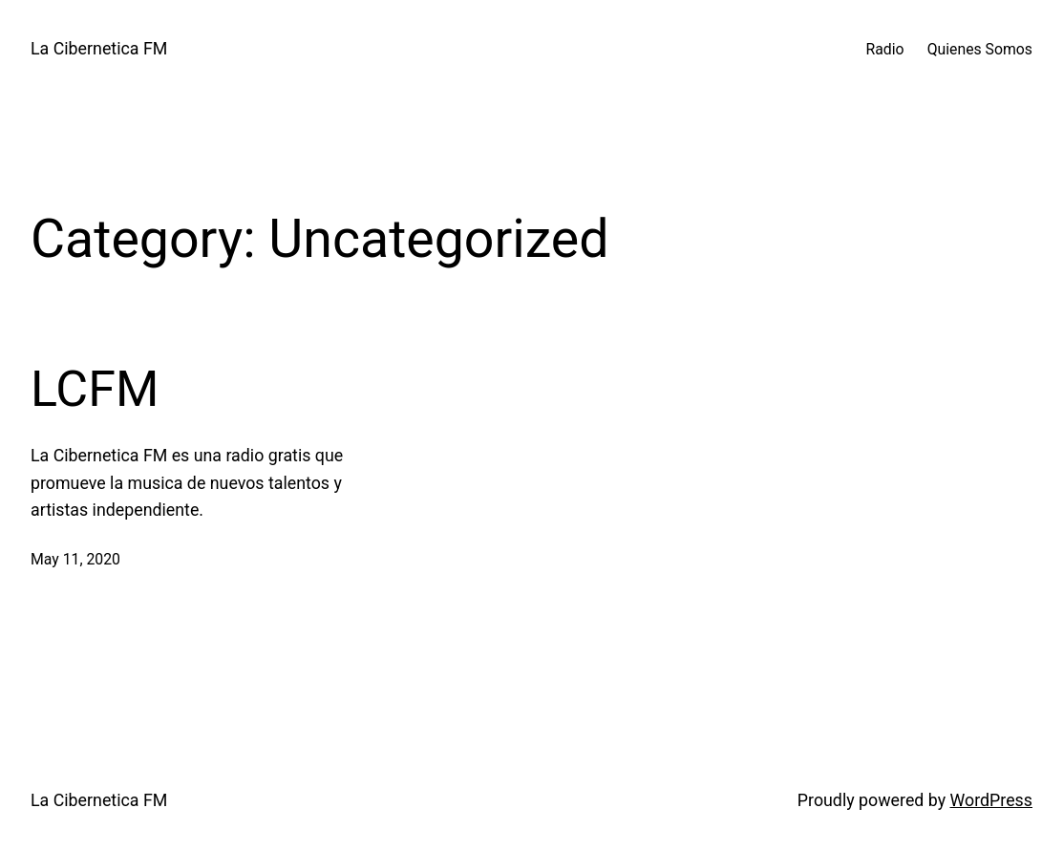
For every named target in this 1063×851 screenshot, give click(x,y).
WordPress (991, 800)
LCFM (95, 389)
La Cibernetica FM (99, 48)
